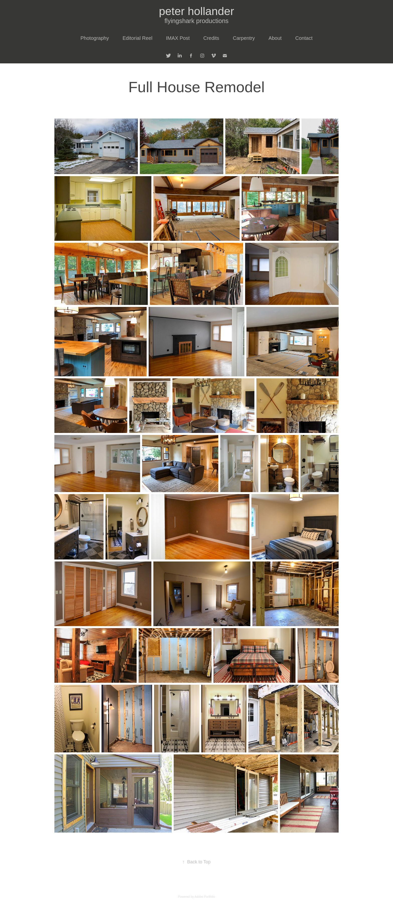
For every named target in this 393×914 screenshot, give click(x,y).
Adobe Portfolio (204, 896)
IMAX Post (177, 38)
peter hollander (196, 11)
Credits (211, 38)
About (274, 38)
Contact (304, 38)
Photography (94, 38)
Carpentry (244, 38)
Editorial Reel (137, 38)
